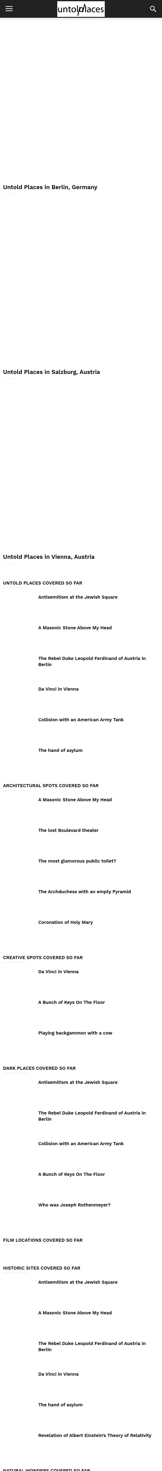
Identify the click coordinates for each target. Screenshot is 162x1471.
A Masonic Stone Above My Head (75, 503)
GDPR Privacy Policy (78, 1447)
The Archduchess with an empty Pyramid (84, 767)
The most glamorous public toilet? (77, 736)
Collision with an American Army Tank (81, 595)
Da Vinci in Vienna (58, 564)
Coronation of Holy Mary (65, 797)
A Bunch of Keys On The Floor (71, 877)
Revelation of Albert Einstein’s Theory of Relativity (95, 1310)
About (43, 1447)
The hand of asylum (60, 625)
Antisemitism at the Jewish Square (78, 472)
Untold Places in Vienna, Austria (49, 432)
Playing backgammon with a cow (75, 908)
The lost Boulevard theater (68, 705)
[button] (153, 9)
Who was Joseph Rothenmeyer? (74, 1080)
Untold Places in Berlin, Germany (50, 145)
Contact (116, 1447)
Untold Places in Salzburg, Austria (51, 288)
